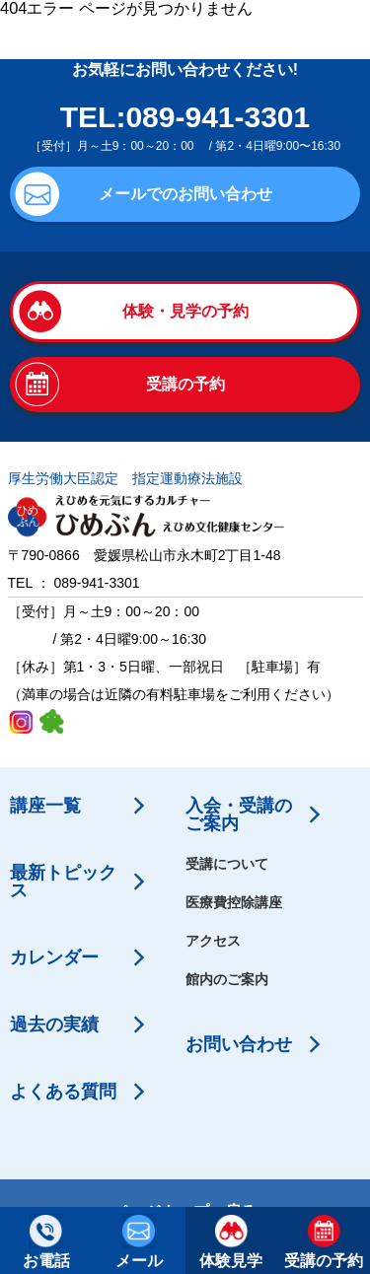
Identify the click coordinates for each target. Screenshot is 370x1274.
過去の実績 (54, 1024)
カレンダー (54, 957)
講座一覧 (45, 805)
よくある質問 (63, 1091)
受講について (226, 864)
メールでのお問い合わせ (185, 193)
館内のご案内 (226, 979)
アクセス (213, 941)
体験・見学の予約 (185, 311)
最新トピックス (63, 881)
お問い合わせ (238, 1044)
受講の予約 (185, 384)
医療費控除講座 (233, 902)
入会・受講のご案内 (238, 814)
